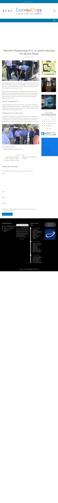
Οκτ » (50, 128)
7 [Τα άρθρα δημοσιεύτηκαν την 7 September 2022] (46, 119)
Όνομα (3, 191)
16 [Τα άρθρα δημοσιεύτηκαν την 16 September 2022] (50, 121)
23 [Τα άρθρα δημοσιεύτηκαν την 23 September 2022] (50, 123)
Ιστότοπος (4, 203)
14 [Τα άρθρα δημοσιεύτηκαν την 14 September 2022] (46, 121)
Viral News (30, 269)
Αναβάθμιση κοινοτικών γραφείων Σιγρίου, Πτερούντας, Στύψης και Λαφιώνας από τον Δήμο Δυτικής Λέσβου (37, 234)
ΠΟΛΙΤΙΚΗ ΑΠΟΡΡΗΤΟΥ (50, 224)
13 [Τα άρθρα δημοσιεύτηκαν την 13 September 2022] (44, 121)
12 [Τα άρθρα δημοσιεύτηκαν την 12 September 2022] (42, 121)
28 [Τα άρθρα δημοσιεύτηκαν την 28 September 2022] (46, 125)
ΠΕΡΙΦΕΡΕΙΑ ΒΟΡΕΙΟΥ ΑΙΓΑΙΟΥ (15, 149)
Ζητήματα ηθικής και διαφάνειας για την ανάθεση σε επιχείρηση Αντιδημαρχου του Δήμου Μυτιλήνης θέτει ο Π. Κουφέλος (37, 247)
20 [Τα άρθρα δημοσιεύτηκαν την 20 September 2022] (44, 123)
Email (4, 197)
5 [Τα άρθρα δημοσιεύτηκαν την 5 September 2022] (42, 119)
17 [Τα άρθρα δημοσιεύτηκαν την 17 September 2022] (25, 231)
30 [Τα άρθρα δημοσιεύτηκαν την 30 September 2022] (50, 125)
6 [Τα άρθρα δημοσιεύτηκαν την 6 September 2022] (44, 119)
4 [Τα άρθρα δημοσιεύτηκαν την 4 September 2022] (27, 227)
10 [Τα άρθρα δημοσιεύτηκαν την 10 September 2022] (52, 119)
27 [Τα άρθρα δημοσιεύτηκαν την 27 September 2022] (44, 125)
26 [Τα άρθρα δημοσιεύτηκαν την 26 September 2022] (42, 125)
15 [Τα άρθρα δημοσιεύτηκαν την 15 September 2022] (48, 121)
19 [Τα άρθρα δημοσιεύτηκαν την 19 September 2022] (42, 123)
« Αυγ (47, 128)
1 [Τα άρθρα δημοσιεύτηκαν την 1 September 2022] (22, 227)
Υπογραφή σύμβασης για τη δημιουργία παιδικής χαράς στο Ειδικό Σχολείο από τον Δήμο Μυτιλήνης (37, 259)
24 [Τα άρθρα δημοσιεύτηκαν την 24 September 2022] (53, 123)
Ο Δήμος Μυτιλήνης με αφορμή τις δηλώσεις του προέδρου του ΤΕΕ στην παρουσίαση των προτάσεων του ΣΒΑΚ (11, 157)
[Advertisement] (15, 35)
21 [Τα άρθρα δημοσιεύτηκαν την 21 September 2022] (46, 123)
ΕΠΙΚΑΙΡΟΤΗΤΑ (11, 146)
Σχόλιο (3, 173)
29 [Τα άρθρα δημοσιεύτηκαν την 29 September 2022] (48, 125)
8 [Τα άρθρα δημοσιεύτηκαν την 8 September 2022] (48, 119)
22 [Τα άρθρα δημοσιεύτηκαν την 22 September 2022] (48, 123)
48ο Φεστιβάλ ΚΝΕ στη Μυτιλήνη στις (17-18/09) (30, 156)
